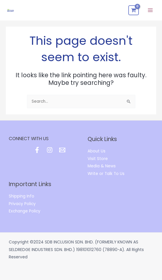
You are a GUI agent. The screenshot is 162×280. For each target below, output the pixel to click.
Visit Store (98, 159)
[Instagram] (49, 150)
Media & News (102, 166)
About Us (96, 151)
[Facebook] (37, 150)
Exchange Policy (24, 211)
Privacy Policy (22, 204)
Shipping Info (21, 196)
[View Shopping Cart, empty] (133, 10)
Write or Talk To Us (106, 173)
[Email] (62, 150)
